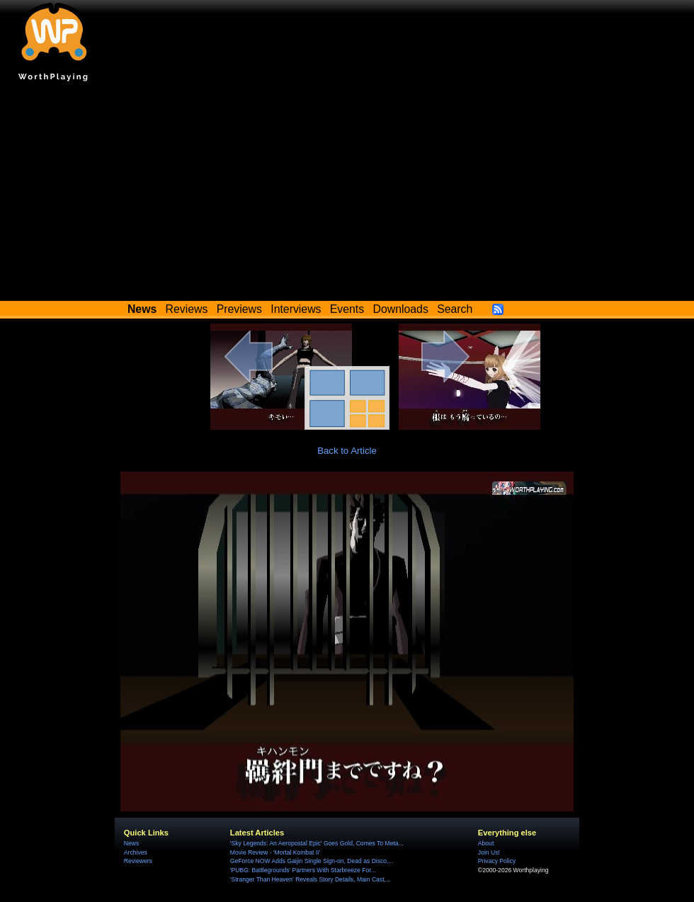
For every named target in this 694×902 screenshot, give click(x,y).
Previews (239, 309)
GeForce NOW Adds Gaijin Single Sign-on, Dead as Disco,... (312, 860)
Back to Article (347, 450)
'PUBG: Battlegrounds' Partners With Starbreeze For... (303, 870)
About (486, 843)
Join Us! (489, 852)
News (131, 843)
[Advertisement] (347, 195)
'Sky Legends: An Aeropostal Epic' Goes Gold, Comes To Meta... (317, 843)
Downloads (400, 309)
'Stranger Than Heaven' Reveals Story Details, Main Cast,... (310, 879)
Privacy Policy (497, 860)
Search (454, 309)
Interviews (296, 309)
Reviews (187, 309)
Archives (135, 852)
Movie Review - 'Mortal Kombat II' (275, 852)
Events (347, 309)
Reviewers (138, 860)
